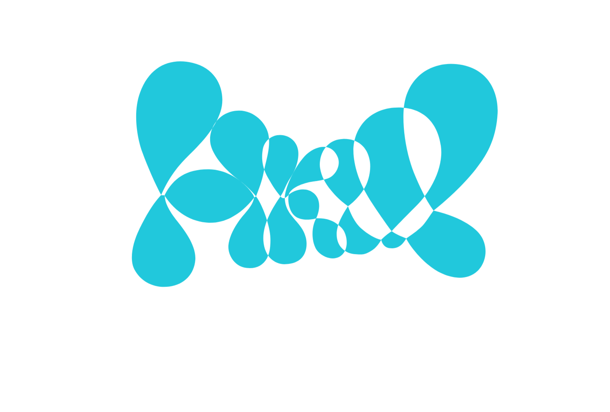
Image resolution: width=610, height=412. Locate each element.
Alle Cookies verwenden (365, 251)
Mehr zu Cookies (305, 275)
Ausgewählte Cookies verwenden (258, 251)
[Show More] (403, 197)
